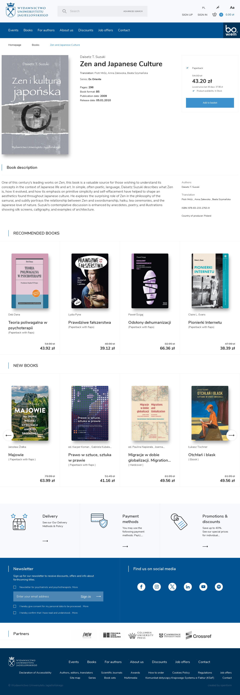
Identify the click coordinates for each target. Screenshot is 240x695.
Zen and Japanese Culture (65, 45)
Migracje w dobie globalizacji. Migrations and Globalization (149, 460)
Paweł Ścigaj (135, 314)
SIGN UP (187, 15)
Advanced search (133, 11)
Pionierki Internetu (205, 322)
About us (66, 30)
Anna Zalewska (117, 73)
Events (13, 30)
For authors (46, 30)
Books (28, 30)
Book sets (110, 678)
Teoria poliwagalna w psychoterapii (27, 325)
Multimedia (130, 678)
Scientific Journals (111, 673)
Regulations (205, 673)
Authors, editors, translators (76, 673)
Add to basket (210, 102)
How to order (156, 673)
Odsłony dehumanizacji (149, 322)
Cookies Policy (181, 673)
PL (203, 8)
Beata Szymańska (137, 73)
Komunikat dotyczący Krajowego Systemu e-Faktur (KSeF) (180, 678)
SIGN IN (202, 15)
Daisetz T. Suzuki (92, 57)
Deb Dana (14, 314)
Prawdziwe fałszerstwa (89, 322)
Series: (90, 79)
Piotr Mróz (100, 73)
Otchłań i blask (201, 454)
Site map (75, 678)
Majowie (16, 454)
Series (92, 678)
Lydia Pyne (74, 314)
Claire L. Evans (197, 314)
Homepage (14, 45)
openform (226, 685)
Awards (135, 673)
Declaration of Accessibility (35, 673)
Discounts (85, 30)
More (75, 587)
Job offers (105, 30)
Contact (124, 30)
